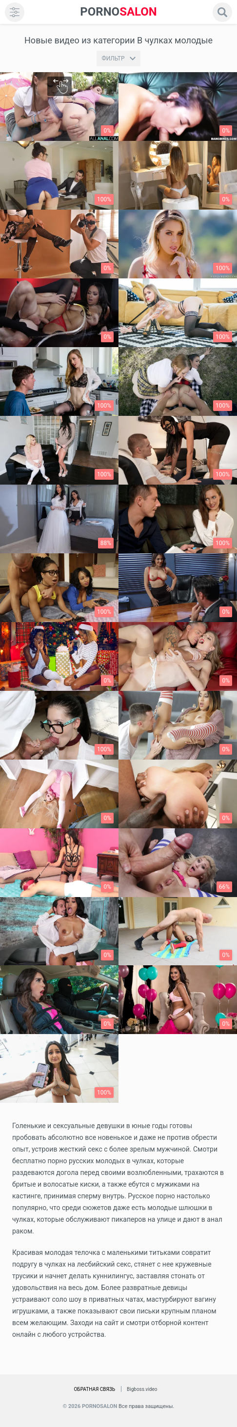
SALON (118, 12)
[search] (222, 12)
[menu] (14, 12)
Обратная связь (94, 1389)
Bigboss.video (142, 1389)
